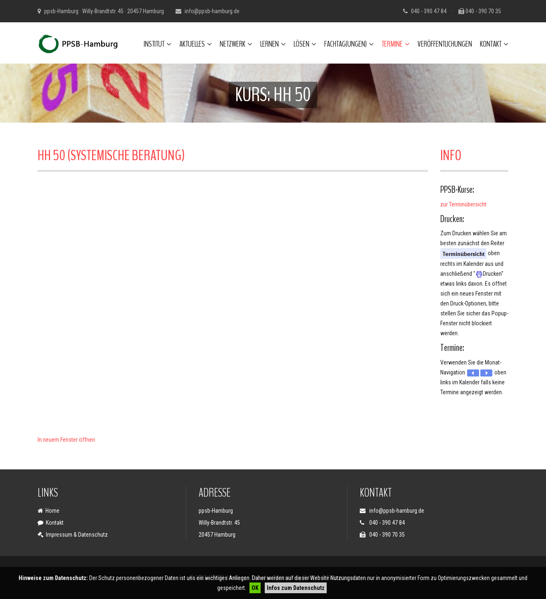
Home (52, 510)
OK (255, 588)
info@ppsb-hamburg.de (212, 11)
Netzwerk (236, 44)
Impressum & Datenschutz (77, 534)
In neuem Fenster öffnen (66, 439)
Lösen (305, 44)
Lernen (273, 44)
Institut (157, 44)
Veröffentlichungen (445, 44)
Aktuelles (195, 44)
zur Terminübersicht (463, 204)
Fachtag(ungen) (349, 44)
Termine (396, 44)
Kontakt (494, 44)
